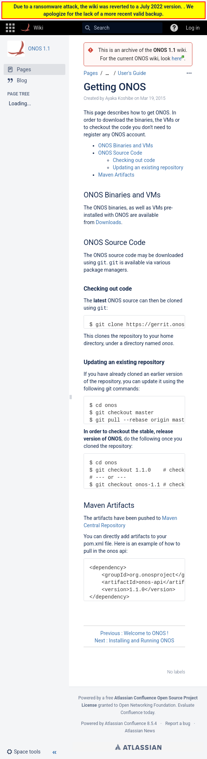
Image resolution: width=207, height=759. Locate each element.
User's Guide (132, 73)
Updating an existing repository (148, 167)
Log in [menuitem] (193, 28)
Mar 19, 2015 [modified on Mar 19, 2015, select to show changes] (152, 98)
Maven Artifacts (116, 175)
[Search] (88, 28)
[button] (10, 27)
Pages (91, 73)
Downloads (108, 222)
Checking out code (134, 160)
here (178, 58)
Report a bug (177, 723)
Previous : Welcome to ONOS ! (134, 633)
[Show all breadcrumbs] (107, 73)
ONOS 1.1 (39, 49)
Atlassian (138, 747)
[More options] (189, 73)
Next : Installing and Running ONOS (134, 640)
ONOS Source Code (120, 153)
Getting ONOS (115, 87)
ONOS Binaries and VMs (125, 145)
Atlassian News (140, 730)
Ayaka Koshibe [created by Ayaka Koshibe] (119, 98)
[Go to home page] (32, 27)
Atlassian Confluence (125, 723)
